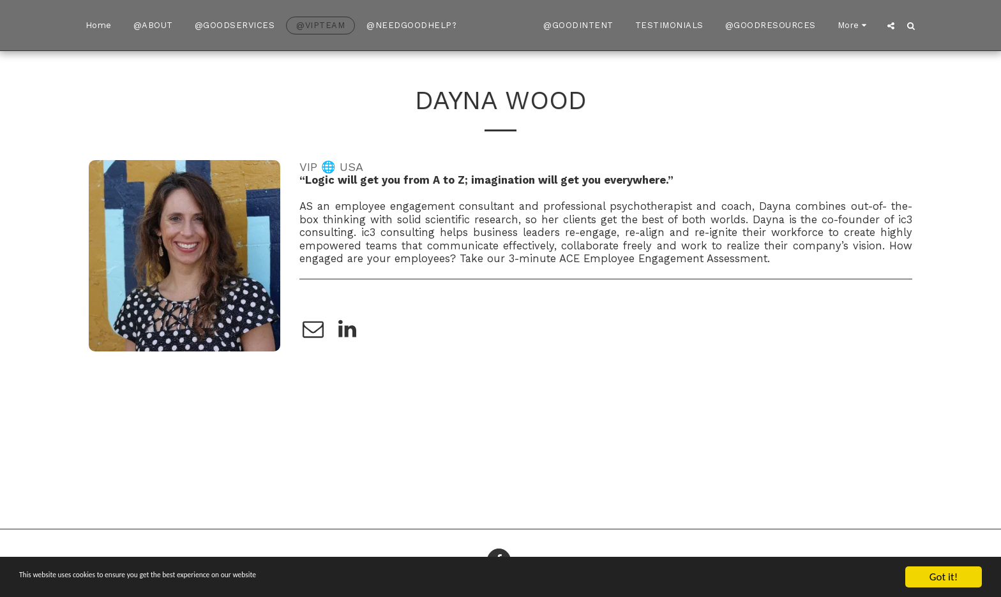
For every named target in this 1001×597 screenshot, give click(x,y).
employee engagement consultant (425, 206)
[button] (917, 25)
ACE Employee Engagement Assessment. (664, 259)
